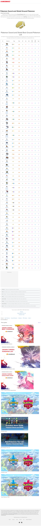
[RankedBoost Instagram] (21, 522)
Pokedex (21, 311)
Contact (13, 519)
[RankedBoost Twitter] (19, 522)
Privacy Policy (5, 513)
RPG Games (25, 318)
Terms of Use (11, 513)
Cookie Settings (15, 513)
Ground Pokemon (14, 318)
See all (39, 322)
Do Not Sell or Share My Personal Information (7, 514)
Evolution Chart (21, 314)
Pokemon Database (29, 519)
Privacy (21, 519)
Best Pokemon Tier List (21, 313)
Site (23, 519)
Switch (29, 318)
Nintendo (20, 318)
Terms (17, 519)
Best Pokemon (7, 318)
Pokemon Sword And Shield (5, 13)
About (10, 519)
